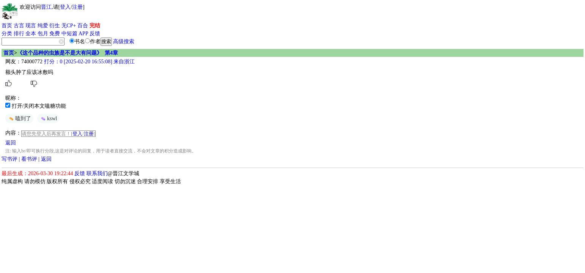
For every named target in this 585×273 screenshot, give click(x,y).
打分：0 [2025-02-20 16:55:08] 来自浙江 (88, 61)
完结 (95, 25)
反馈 (95, 33)
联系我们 (97, 173)
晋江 (46, 7)
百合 (82, 25)
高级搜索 (123, 41)
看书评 (29, 159)
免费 (54, 33)
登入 (65, 7)
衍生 (54, 25)
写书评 (9, 159)
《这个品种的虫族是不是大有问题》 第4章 (67, 53)
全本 (30, 33)
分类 (7, 33)
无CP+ (68, 25)
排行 (19, 33)
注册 (77, 7)
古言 (19, 25)
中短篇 (69, 33)
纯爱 (43, 25)
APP (83, 33)
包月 (43, 33)
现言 (30, 25)
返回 (10, 143)
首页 (7, 25)
